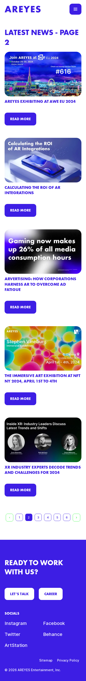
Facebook (54, 623)
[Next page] (76, 517)
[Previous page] (9, 517)
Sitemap (46, 660)
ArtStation (16, 645)
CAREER (50, 593)
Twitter (12, 634)
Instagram (16, 623)
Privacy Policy (68, 660)
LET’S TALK (19, 593)
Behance (52, 634)
